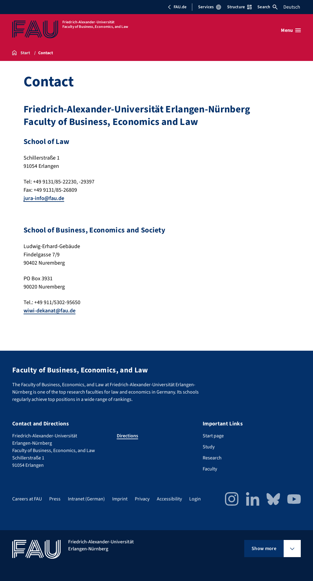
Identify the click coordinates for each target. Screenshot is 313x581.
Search (267, 7)
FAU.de (177, 7)
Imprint (119, 499)
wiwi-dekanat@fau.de (49, 311)
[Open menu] (291, 30)
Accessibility (169, 499)
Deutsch (291, 7)
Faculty (210, 469)
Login (195, 499)
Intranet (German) (86, 499)
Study (209, 446)
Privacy (142, 499)
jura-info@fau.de (44, 198)
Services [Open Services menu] (209, 7)
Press (55, 499)
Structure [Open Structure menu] (239, 7)
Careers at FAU (27, 499)
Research (212, 458)
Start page (213, 435)
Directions (127, 435)
